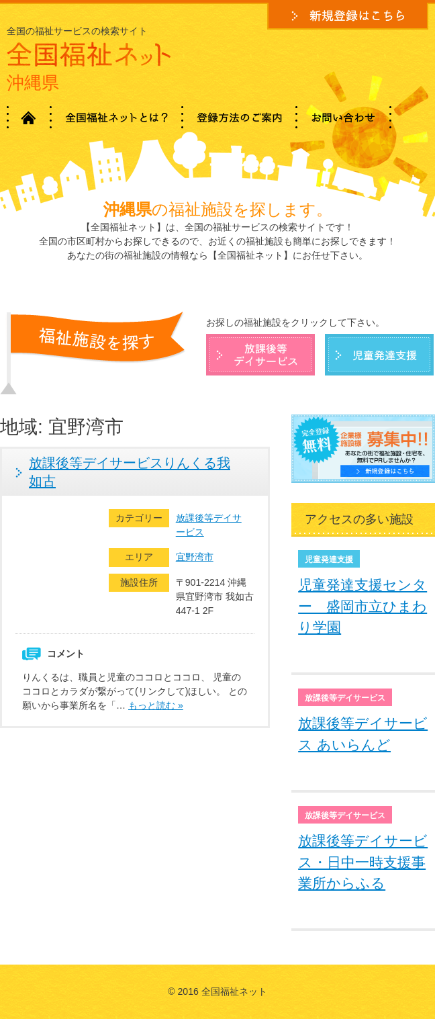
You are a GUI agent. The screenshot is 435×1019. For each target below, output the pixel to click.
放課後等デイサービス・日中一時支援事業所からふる (363, 862)
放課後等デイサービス (209, 525)
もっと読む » (155, 705)
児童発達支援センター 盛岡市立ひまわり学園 (362, 606)
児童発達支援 (329, 559)
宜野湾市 (194, 556)
